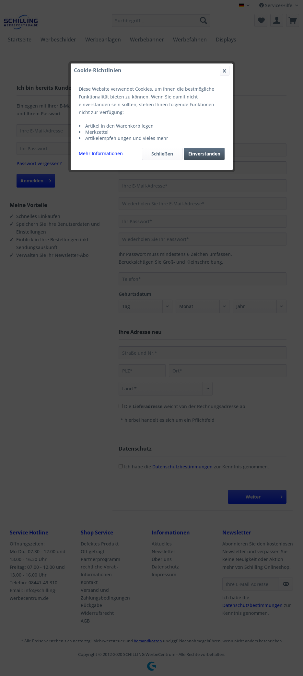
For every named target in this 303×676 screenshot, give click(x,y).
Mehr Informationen (101, 153)
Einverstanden (204, 154)
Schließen (162, 154)
